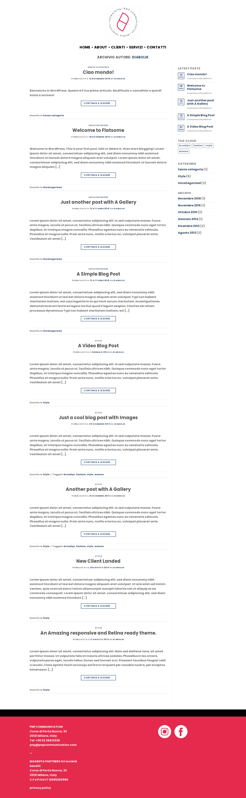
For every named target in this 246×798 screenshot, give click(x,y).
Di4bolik (140, 57)
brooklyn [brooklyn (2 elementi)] (184, 145)
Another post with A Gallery (98, 489)
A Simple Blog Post (98, 274)
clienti (118, 47)
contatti (156, 47)
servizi (136, 47)
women (99, 474)
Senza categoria (98, 67)
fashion (81, 474)
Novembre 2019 (189, 198)
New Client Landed (98, 561)
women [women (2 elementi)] (183, 151)
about (100, 47)
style (90, 474)
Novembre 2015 (189, 205)
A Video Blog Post (98, 345)
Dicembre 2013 (189, 226)
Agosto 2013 (187, 233)
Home (85, 47)
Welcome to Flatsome (98, 130)
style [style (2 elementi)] (209, 145)
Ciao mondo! (98, 72)
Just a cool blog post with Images (98, 417)
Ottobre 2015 (187, 212)
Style (98, 340)
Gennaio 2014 (188, 219)
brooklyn (69, 474)
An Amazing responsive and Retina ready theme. (98, 633)
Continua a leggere (98, 103)
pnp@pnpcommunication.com (53, 745)
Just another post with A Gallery (98, 202)
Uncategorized (98, 125)
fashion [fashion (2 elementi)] (198, 145)
